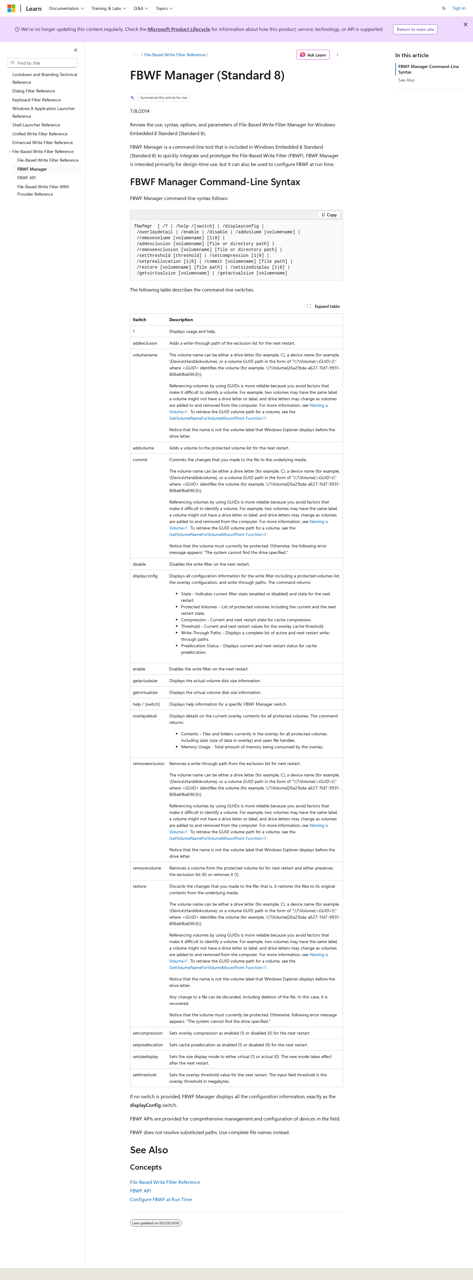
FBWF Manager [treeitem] (32, 169)
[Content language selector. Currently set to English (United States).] (35, 1271)
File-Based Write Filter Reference (174, 54)
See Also (406, 80)
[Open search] (444, 8)
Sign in (459, 8)
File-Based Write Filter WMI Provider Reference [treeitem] (43, 190)
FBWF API (140, 1190)
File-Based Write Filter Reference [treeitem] (47, 160)
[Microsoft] (11, 8)
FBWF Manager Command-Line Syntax (428, 69)
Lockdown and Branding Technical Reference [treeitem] (44, 78)
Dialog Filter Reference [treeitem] (33, 91)
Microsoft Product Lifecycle (179, 29)
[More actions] (337, 55)
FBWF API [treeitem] (26, 178)
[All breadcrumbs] (135, 55)
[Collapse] (75, 50)
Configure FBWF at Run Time (161, 1199)
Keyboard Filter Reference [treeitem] (36, 100)
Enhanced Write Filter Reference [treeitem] (42, 142)
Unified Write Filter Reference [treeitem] (39, 134)
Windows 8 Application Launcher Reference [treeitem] (43, 112)
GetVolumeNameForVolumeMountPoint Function (216, 418)
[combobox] (42, 63)
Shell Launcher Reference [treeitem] (36, 125)
